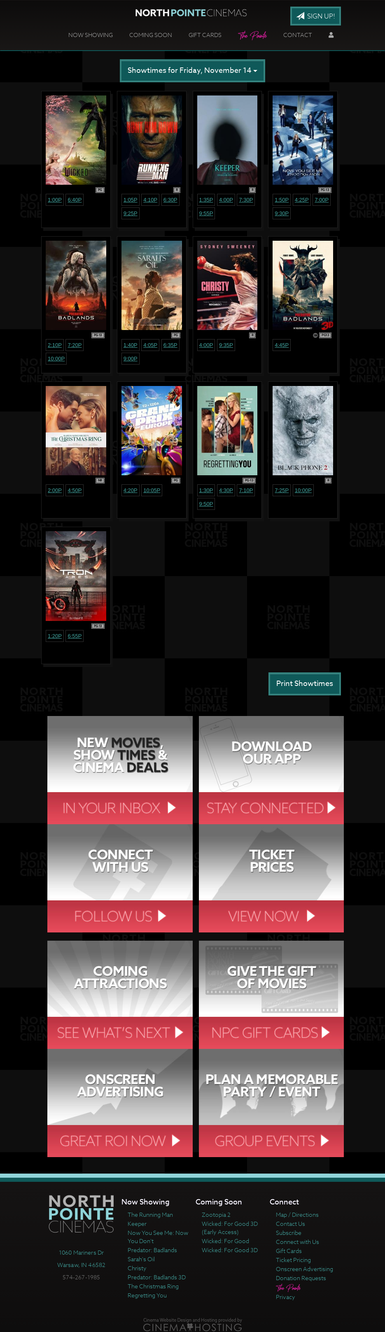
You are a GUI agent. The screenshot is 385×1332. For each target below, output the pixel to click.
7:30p (246, 200)
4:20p (131, 490)
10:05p (151, 490)
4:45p (282, 345)
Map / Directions (297, 1214)
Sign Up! (315, 16)
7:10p (246, 490)
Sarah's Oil (141, 1259)
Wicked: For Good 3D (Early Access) (230, 1228)
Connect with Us (297, 1242)
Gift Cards (205, 35)
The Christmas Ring (153, 1286)
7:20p (75, 345)
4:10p (150, 200)
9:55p (206, 213)
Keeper (137, 1223)
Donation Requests (301, 1278)
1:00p (55, 200)
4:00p (226, 200)
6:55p (75, 636)
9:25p (131, 213)
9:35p (226, 345)
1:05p (131, 200)
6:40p (75, 200)
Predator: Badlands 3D (157, 1277)
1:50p (282, 200)
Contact (297, 35)
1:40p (131, 345)
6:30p (170, 200)
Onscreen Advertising (304, 1269)
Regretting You (147, 1295)
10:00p (56, 359)
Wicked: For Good (225, 1241)
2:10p (55, 345)
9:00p (131, 359)
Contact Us (290, 1223)
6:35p (170, 345)
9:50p (206, 504)
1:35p (206, 200)
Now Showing (90, 35)
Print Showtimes (304, 683)
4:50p (75, 490)
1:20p (55, 636)
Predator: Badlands (152, 1250)
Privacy (285, 1297)
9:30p (282, 213)
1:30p (206, 490)
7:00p (322, 200)
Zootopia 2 (216, 1214)
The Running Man (150, 1214)
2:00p (55, 490)
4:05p (150, 345)
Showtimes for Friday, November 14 (192, 70)
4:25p (302, 200)
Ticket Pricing (293, 1260)
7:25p (282, 490)
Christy (137, 1268)
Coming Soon (150, 35)
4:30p (226, 490)
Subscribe (288, 1233)
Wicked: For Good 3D (230, 1250)
